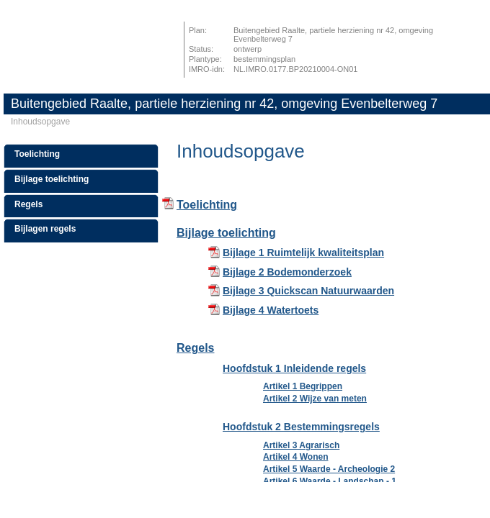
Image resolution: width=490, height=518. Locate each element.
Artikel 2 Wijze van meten (315, 399)
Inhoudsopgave (40, 122)
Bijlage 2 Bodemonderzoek (287, 272)
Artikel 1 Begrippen (302, 386)
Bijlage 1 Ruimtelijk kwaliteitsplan (303, 252)
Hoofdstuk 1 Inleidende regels (294, 368)
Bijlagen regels (45, 229)
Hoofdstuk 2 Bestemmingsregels (301, 426)
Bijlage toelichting (51, 179)
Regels (28, 204)
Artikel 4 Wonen (295, 457)
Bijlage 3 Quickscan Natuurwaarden (308, 290)
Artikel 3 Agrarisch (301, 445)
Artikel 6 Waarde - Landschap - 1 (329, 481)
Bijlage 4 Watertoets (270, 310)
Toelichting (37, 154)
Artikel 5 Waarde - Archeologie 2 (329, 469)
